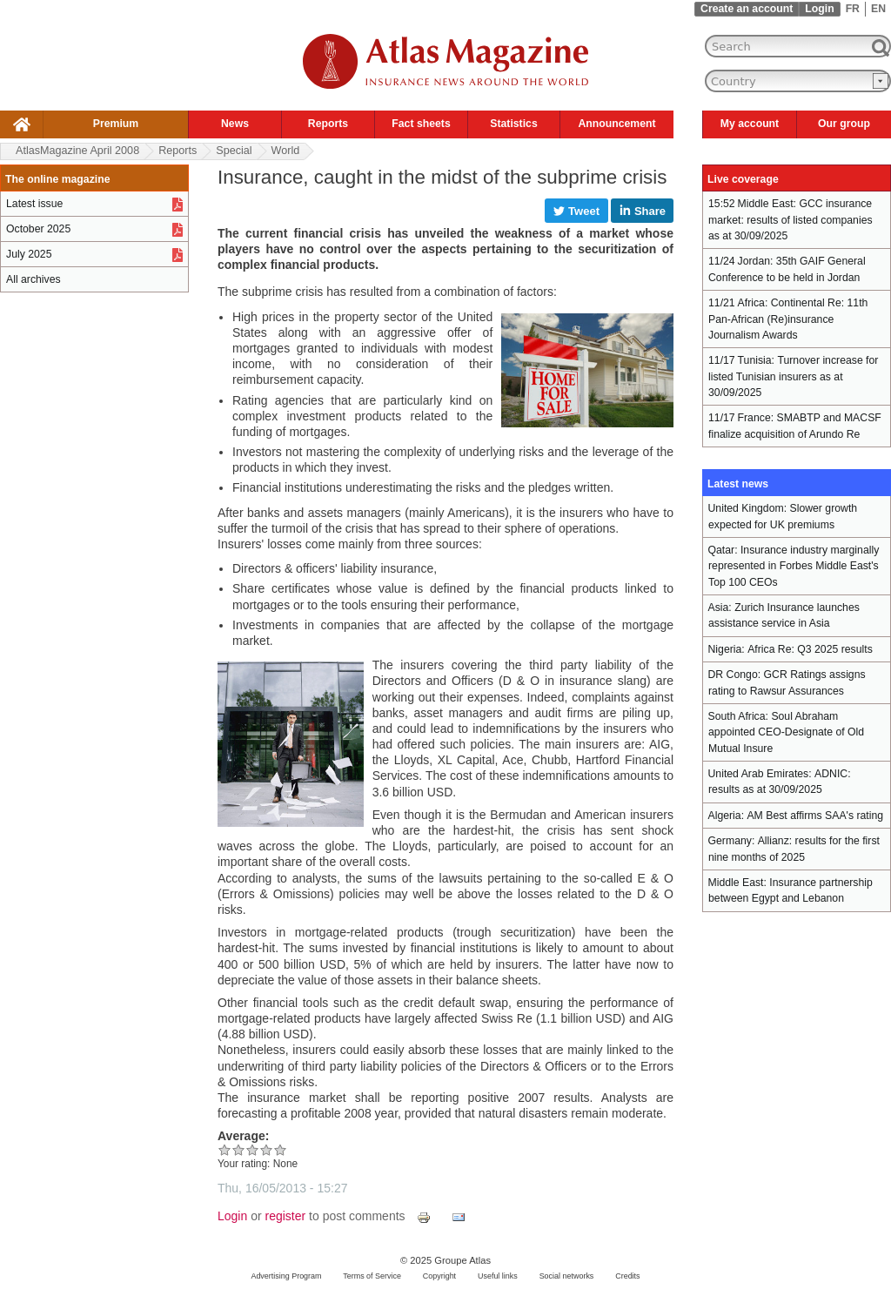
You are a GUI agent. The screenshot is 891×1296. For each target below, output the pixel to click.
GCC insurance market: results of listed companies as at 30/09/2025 (790, 220)
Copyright (439, 1276)
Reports (328, 124)
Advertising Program (286, 1276)
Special (233, 150)
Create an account (746, 9)
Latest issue (34, 204)
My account (749, 124)
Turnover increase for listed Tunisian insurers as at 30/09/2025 (793, 376)
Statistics (513, 124)
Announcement (616, 124)
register (285, 1216)
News (235, 124)
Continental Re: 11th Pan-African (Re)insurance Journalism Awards (788, 319)
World (285, 150)
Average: (243, 1136)
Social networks (566, 1276)
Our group (844, 124)
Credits (627, 1276)
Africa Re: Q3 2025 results (810, 649)
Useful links (498, 1276)
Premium (115, 124)
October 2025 (38, 229)
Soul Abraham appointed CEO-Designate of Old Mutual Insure (786, 732)
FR (853, 9)
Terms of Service (372, 1276)
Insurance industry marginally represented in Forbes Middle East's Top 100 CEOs (793, 566)
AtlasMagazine (77, 150)
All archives (33, 279)
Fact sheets (421, 124)
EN (878, 9)
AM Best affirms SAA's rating (815, 815)
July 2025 (28, 254)
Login (819, 9)
